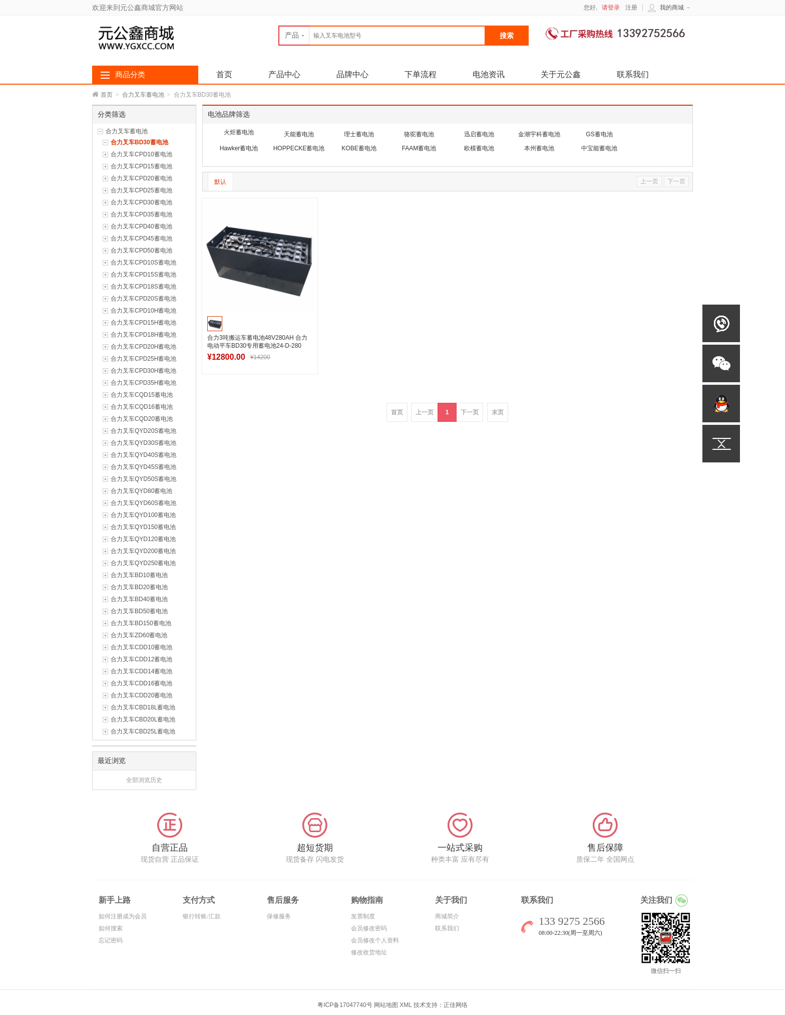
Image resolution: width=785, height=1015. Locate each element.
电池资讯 (489, 74)
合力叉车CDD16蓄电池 (141, 683)
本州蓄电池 (539, 148)
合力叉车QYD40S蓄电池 (143, 454)
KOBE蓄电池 (358, 148)
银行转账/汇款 (201, 916)
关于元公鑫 (561, 74)
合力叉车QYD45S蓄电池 (143, 466)
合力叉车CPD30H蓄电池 (143, 370)
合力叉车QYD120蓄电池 (143, 539)
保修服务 (279, 916)
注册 (631, 7)
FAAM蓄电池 (419, 148)
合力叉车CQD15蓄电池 (142, 394)
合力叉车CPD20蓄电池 (141, 178)
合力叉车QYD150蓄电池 (143, 527)
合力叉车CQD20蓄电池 (142, 418)
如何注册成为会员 (123, 916)
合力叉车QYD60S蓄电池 (143, 502)
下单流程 (421, 74)
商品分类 (130, 75)
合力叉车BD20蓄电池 (139, 587)
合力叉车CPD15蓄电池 (141, 166)
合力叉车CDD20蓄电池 (141, 695)
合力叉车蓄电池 (143, 94)
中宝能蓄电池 (599, 148)
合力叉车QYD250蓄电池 (143, 563)
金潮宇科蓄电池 (539, 134)
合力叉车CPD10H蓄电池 (143, 310)
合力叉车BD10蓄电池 (139, 575)
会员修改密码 (369, 928)
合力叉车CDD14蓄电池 (141, 671)
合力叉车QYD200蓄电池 (143, 551)
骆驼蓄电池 (419, 134)
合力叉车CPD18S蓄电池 (143, 286)
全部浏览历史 (144, 780)
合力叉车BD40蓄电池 (139, 599)
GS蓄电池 (599, 134)
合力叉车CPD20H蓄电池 (143, 346)
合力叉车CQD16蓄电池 (142, 406)
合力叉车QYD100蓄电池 (143, 515)
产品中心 (284, 74)
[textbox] (382, 36)
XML (406, 1004)
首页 (107, 94)
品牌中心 (352, 74)
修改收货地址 (369, 952)
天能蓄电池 (299, 134)
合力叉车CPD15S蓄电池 (143, 274)
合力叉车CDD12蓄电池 (141, 659)
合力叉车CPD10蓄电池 (141, 154)
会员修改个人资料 (375, 940)
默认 (220, 181)
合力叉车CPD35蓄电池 (141, 214)
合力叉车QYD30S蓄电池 (143, 442)
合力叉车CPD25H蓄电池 (143, 358)
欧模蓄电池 (479, 148)
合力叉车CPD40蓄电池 (141, 226)
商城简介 (447, 916)
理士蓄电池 (359, 134)
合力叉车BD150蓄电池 (141, 623)
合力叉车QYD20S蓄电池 (143, 430)
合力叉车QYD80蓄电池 (141, 490)
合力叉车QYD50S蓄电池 (143, 478)
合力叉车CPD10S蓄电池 (143, 262)
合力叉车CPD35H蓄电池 (143, 382)
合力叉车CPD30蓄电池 (141, 202)
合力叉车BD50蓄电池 (139, 611)
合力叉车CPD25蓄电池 (141, 190)
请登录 (611, 7)
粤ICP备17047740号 (345, 1004)
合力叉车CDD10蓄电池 (141, 647)
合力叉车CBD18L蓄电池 (143, 707)
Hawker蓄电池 (239, 148)
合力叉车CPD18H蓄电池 (143, 334)
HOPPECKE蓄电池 (299, 148)
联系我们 (633, 74)
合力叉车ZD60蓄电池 (139, 635)
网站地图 (386, 1004)
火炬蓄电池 (239, 132)
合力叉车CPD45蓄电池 (141, 238)
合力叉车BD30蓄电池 (139, 142)
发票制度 (363, 916)
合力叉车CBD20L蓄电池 (143, 719)
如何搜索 (111, 928)
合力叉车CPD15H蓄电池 (143, 322)
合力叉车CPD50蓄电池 (141, 250)
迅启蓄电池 (479, 134)
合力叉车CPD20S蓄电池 (143, 298)
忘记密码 (111, 940)
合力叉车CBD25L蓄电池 (143, 731)
